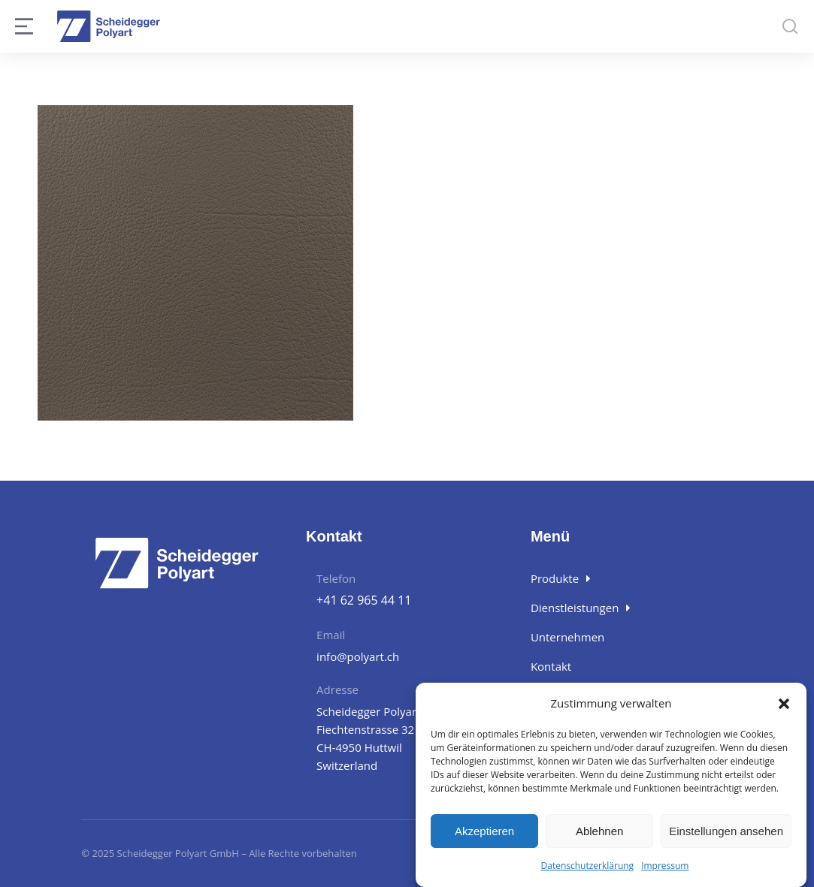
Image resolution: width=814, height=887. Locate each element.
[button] (783, 703)
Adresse (337, 689)
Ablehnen (599, 831)
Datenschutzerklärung (587, 865)
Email (330, 634)
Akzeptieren (484, 831)
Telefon (336, 578)
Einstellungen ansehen (726, 831)
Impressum (664, 865)
